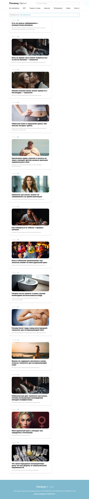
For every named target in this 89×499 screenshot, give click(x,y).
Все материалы (14, 8)
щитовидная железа (31, 164)
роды (34, 62)
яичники (22, 62)
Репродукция (58, 8)
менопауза (30, 62)
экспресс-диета (23, 128)
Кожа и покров (79, 8)
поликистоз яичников (40, 27)
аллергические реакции (17, 299)
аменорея (31, 470)
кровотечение (33, 265)
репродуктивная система (23, 29)
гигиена (14, 298)
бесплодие (32, 29)
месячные (24, 265)
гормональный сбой (41, 128)
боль (28, 265)
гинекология (15, 29)
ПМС (29, 435)
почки (27, 232)
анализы (19, 232)
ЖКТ (24, 8)
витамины (14, 232)
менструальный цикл (16, 27)
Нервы (68, 8)
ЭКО (27, 27)
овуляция (28, 402)
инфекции (36, 470)
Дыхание (47, 8)
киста (26, 62)
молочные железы (32, 332)
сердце (23, 232)
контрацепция (41, 199)
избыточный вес (15, 128)
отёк (40, 232)
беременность (32, 27)
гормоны (24, 27)
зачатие (43, 265)
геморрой (18, 298)
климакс (24, 129)
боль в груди (25, 332)
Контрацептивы (30, 367)
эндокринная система (17, 129)
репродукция (23, 95)
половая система (16, 62)
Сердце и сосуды (34, 8)
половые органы (34, 298)
